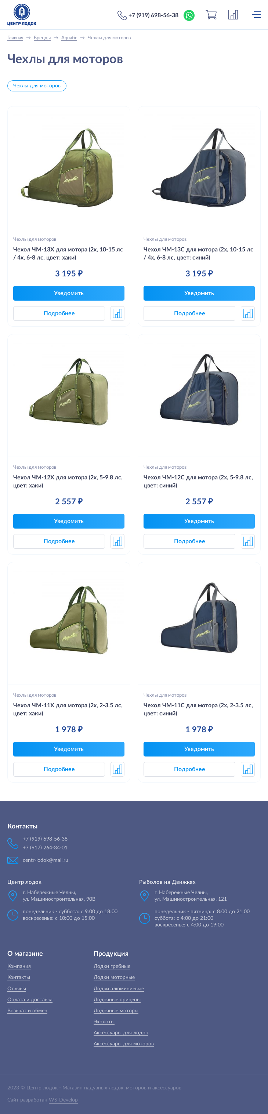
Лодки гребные (112, 966)
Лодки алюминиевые (119, 988)
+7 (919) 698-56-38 (153, 15)
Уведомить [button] (69, 293)
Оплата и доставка (29, 999)
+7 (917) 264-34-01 (45, 847)
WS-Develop (63, 1100)
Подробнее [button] (59, 313)
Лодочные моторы (116, 1010)
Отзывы (16, 988)
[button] (117, 313)
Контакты (18, 977)
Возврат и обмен (27, 1010)
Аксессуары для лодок (121, 1032)
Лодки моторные (114, 977)
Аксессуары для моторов (124, 1043)
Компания (19, 966)
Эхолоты (104, 1021)
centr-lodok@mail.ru (45, 860)
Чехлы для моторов (37, 85)
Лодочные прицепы (117, 999)
